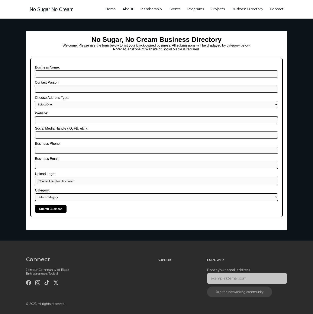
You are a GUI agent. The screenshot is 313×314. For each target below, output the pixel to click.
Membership (151, 9)
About (128, 9)
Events (174, 9)
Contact (277, 9)
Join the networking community (240, 293)
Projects (218, 9)
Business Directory (247, 9)
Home (110, 9)
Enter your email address (228, 271)
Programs (195, 9)
